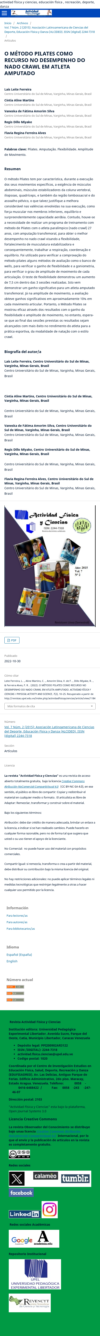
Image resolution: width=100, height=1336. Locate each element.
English (12, 961)
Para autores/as (17, 922)
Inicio (7, 23)
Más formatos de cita (21, 706)
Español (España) (19, 955)
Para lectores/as (17, 916)
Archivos (22, 23)
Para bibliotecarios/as (21, 929)
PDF (13, 640)
